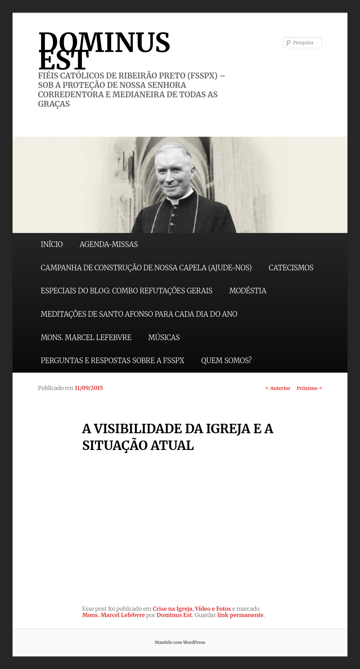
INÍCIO (52, 244)
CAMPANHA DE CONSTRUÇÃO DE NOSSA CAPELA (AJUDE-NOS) (146, 267)
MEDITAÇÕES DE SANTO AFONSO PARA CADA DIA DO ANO (139, 314)
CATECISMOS (291, 267)
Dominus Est (174, 614)
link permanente (240, 614)
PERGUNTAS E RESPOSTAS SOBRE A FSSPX (112, 360)
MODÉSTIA (247, 290)
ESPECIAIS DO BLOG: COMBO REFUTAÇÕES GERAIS (126, 290)
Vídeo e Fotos (213, 608)
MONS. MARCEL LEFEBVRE (86, 337)
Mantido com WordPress (180, 642)
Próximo (309, 388)
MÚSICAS (164, 337)
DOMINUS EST (104, 51)
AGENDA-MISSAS (108, 244)
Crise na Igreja (172, 608)
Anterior (278, 388)
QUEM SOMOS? (226, 360)
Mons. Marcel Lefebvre (113, 614)
